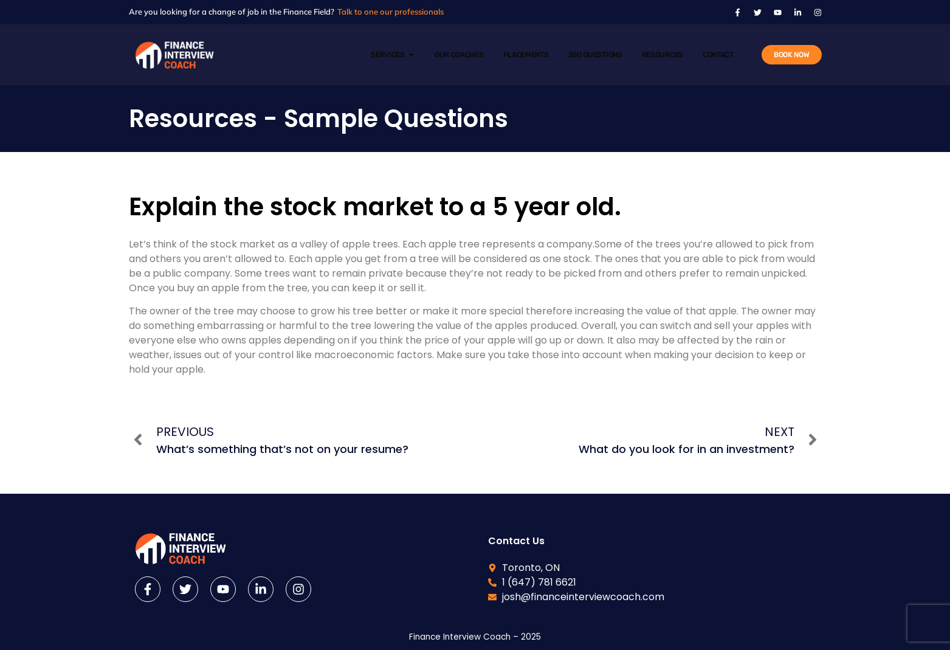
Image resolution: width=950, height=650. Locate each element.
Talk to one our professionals (390, 11)
